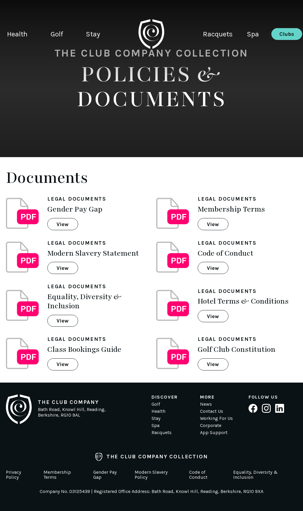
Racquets (218, 34)
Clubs (286, 34)
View (63, 224)
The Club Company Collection (151, 457)
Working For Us (216, 418)
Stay (93, 34)
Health (17, 34)
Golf (57, 34)
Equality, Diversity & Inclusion (255, 474)
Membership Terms (57, 474)
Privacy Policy (13, 474)
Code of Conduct (198, 474)
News (206, 404)
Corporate (210, 425)
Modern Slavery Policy (151, 474)
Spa (253, 34)
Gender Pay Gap (105, 474)
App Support (214, 432)
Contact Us (211, 411)
